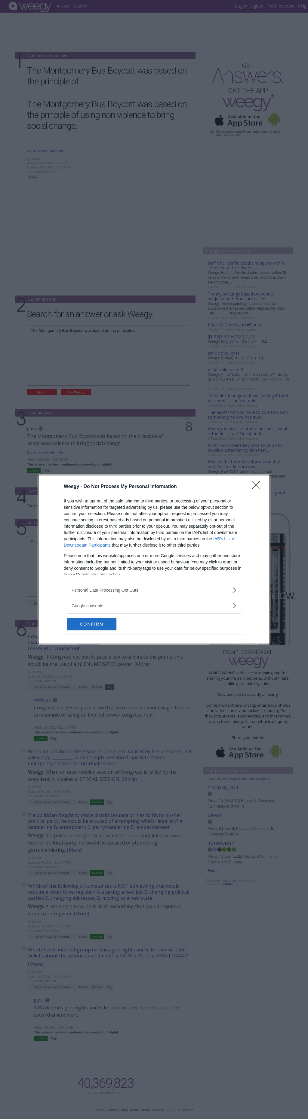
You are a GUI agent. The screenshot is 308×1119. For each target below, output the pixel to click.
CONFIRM (95, 623)
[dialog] (154, 559)
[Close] (258, 487)
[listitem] (154, 590)
